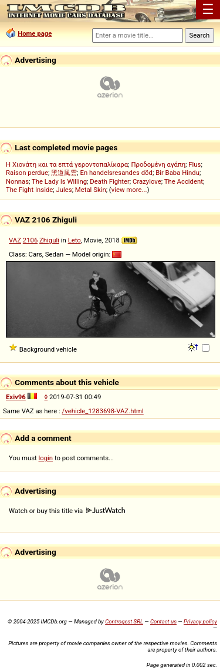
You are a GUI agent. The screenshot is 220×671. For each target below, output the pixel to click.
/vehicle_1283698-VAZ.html (103, 411)
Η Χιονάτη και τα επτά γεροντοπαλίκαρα (67, 164)
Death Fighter (110, 181)
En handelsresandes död (116, 172)
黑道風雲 (64, 172)
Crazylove (147, 181)
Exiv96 (16, 397)
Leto (74, 240)
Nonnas (17, 181)
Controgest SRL (124, 621)
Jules (64, 190)
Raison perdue (27, 172)
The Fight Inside (29, 190)
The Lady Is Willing (59, 181)
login (46, 458)
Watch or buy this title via (67, 511)
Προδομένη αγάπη (158, 164)
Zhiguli (49, 240)
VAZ (15, 240)
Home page (35, 33)
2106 (30, 240)
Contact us (163, 621)
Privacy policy (200, 621)
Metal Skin (90, 190)
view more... (129, 190)
